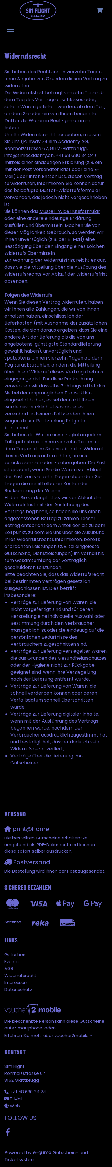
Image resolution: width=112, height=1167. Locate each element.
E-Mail (16, 1099)
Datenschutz (18, 989)
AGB (8, 968)
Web (15, 1106)
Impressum (16, 982)
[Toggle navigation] (10, 31)
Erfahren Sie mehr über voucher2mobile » (48, 1035)
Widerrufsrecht (20, 975)
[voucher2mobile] (33, 1009)
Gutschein (15, 954)
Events (11, 961)
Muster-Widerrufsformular (69, 211)
